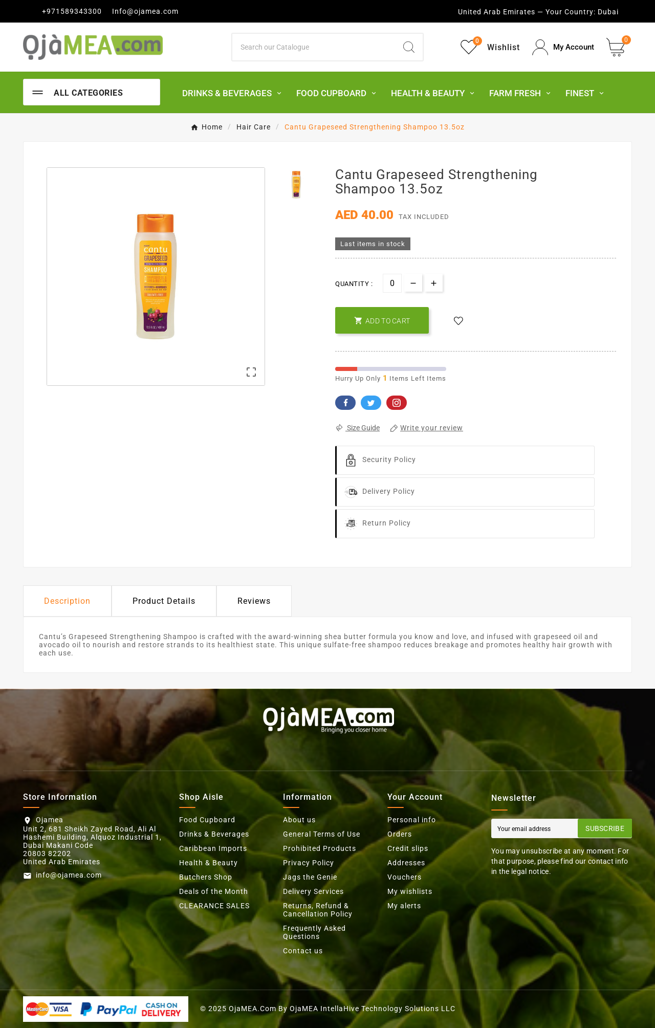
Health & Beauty (208, 863)
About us (299, 820)
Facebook (345, 403)
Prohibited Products (319, 848)
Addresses (406, 863)
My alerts (404, 906)
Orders (399, 834)
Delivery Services (313, 891)
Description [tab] (67, 601)
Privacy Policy (308, 863)
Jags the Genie (310, 877)
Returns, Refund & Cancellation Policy (318, 910)
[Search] (314, 47)
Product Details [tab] (164, 601)
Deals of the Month (213, 891)
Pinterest (396, 403)
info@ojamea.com (69, 875)
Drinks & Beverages (214, 834)
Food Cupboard (207, 820)
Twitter (371, 403)
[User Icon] (563, 47)
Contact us (303, 951)
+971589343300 (72, 11)
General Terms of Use (321, 834)
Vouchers (404, 877)
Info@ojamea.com (145, 11)
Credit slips (407, 848)
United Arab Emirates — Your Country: (527, 12)
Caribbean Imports (213, 848)
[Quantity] (392, 283)
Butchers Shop (205, 877)
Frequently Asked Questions (314, 932)
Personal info (411, 820)
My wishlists (409, 891)
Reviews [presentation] (254, 601)
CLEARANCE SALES (214, 906)
